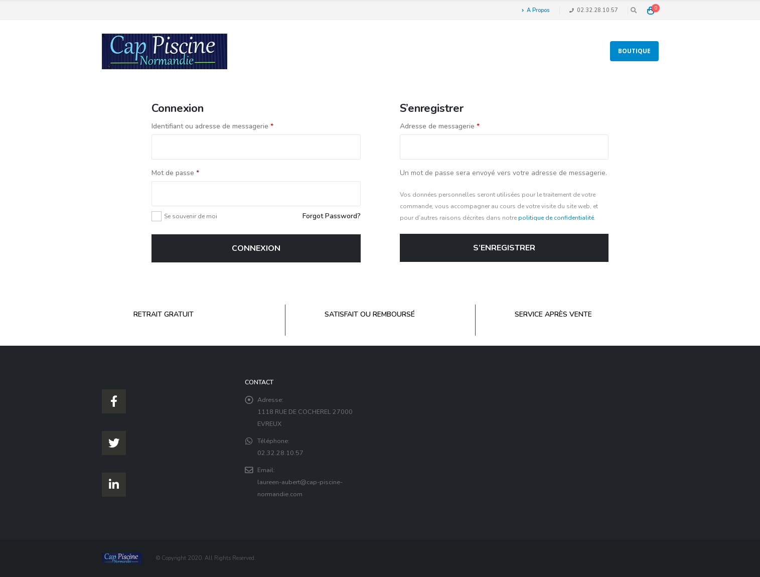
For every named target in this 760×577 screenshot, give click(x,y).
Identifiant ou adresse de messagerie (212, 126)
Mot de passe (175, 173)
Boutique (634, 51)
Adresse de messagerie (440, 126)
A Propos (535, 10)
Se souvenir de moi (190, 216)
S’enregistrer (504, 247)
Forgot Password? (331, 216)
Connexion (256, 248)
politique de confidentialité (556, 218)
